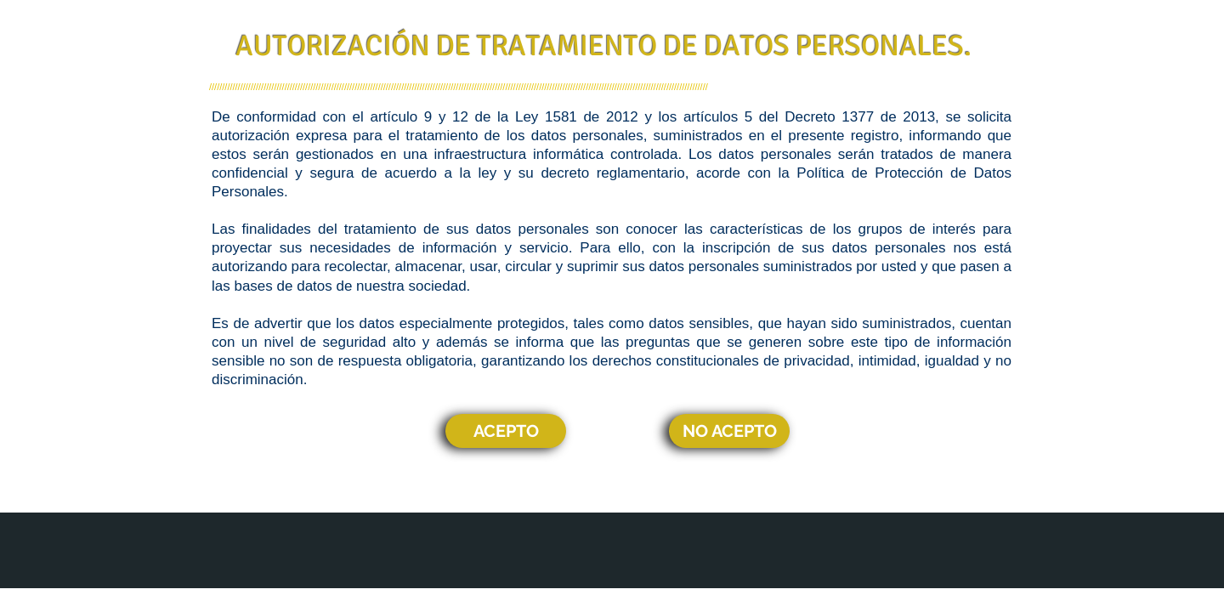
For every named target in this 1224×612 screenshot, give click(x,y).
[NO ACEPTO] (729, 431)
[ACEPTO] (505, 431)
